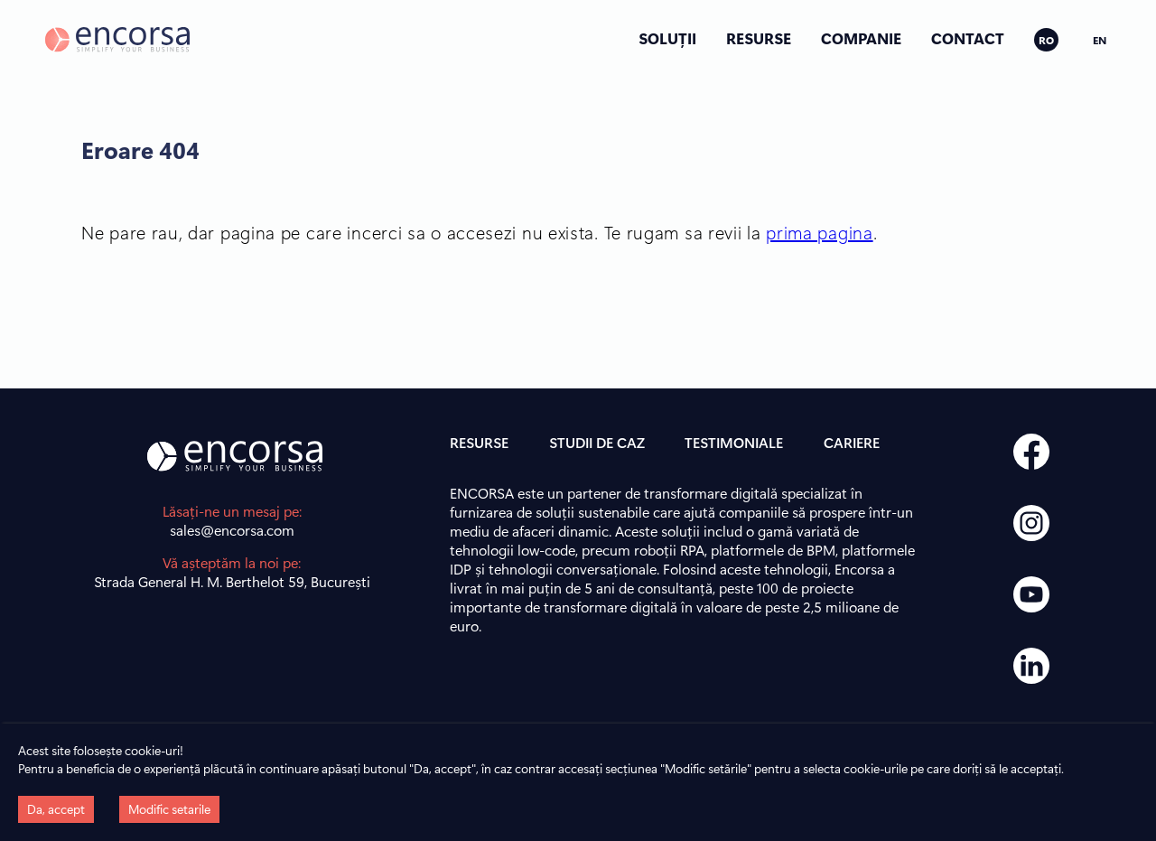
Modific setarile (169, 809)
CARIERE (852, 442)
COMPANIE (861, 38)
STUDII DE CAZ (597, 442)
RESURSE (758, 38)
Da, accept (56, 809)
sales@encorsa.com (232, 529)
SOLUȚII (667, 38)
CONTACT (967, 38)
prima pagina (819, 232)
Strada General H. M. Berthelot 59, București (232, 581)
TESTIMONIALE (734, 442)
